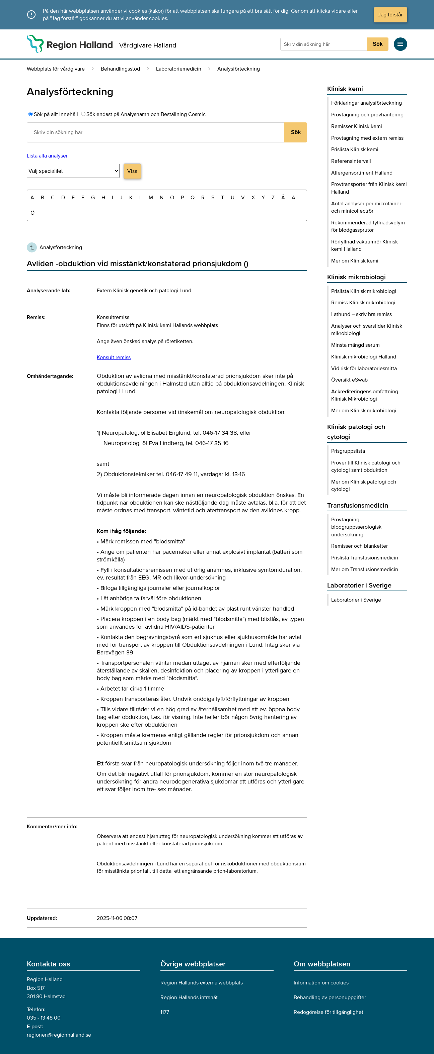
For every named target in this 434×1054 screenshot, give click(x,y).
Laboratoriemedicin (178, 69)
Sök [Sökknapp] (377, 44)
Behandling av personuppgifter (330, 997)
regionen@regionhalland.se (59, 1035)
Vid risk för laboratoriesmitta (364, 368)
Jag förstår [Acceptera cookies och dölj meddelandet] (390, 14)
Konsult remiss (114, 357)
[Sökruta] (324, 44)
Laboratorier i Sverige (356, 600)
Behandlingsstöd (120, 69)
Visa (132, 171)
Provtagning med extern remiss (367, 138)
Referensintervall (351, 161)
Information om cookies (321, 982)
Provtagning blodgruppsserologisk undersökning (356, 527)
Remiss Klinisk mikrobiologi (363, 302)
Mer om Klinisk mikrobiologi (363, 410)
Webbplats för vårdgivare (56, 69)
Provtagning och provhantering (367, 114)
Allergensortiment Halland (361, 173)
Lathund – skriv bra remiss (361, 314)
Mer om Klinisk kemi (354, 260)
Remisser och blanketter (359, 546)
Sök (296, 132)
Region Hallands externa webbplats (201, 982)
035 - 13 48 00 (44, 1018)
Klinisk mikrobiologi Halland (363, 356)
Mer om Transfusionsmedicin (364, 569)
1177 (164, 1012)
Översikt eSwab (349, 380)
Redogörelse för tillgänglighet (328, 1012)
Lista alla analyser (47, 156)
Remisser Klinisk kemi (356, 126)
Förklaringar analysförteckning (366, 103)
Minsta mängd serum (355, 345)
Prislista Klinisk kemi (354, 149)
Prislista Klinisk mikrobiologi (363, 291)
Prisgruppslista (348, 451)
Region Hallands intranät (189, 997)
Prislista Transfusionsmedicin (364, 557)
